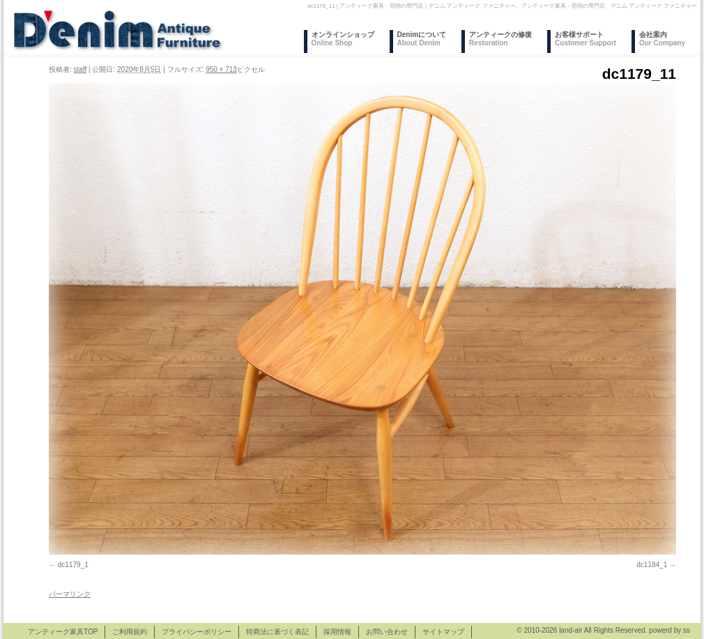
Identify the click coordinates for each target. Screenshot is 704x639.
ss (686, 630)
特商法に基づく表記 (277, 632)
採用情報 (337, 632)
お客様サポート (585, 39)
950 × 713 (221, 69)
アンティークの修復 (500, 39)
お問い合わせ (387, 632)
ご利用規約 (129, 632)
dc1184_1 (651, 565)
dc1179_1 (73, 565)
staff (80, 69)
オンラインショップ (343, 39)
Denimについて (422, 39)
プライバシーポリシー (196, 632)
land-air (570, 630)
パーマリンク (70, 594)
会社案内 (662, 39)
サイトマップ (443, 632)
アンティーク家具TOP (63, 632)
